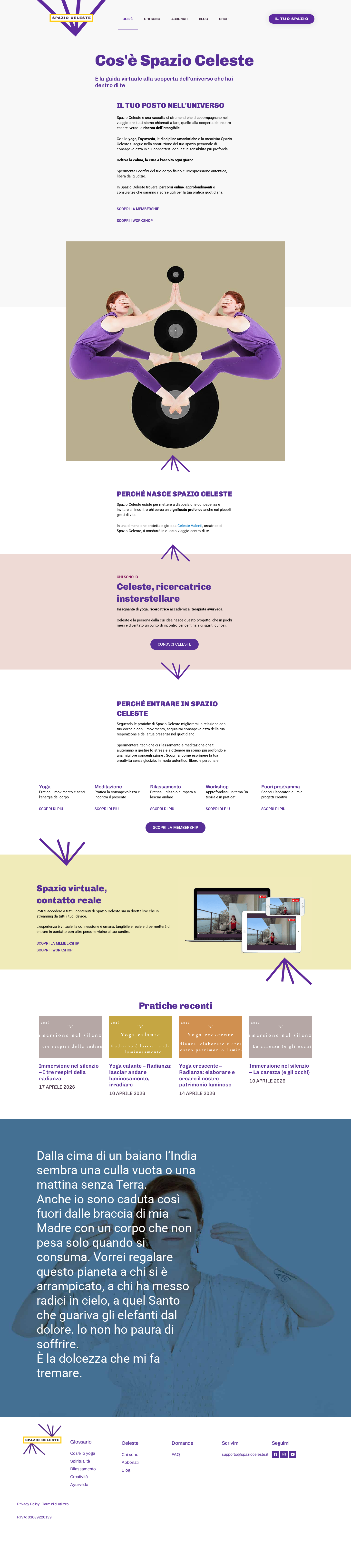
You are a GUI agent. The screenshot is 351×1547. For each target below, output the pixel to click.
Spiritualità (80, 1461)
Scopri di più (51, 809)
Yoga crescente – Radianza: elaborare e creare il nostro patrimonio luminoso (207, 1075)
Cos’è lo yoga (82, 1453)
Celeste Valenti (189, 526)
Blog (203, 19)
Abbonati (179, 19)
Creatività (79, 1477)
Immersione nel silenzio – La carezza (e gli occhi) (280, 1069)
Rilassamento (83, 1469)
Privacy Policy (28, 1504)
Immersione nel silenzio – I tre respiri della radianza (69, 1072)
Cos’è (128, 19)
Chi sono (152, 19)
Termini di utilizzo (55, 1504)
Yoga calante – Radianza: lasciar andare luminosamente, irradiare (140, 1075)
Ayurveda (79, 1485)
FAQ (176, 1455)
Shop (223, 19)
